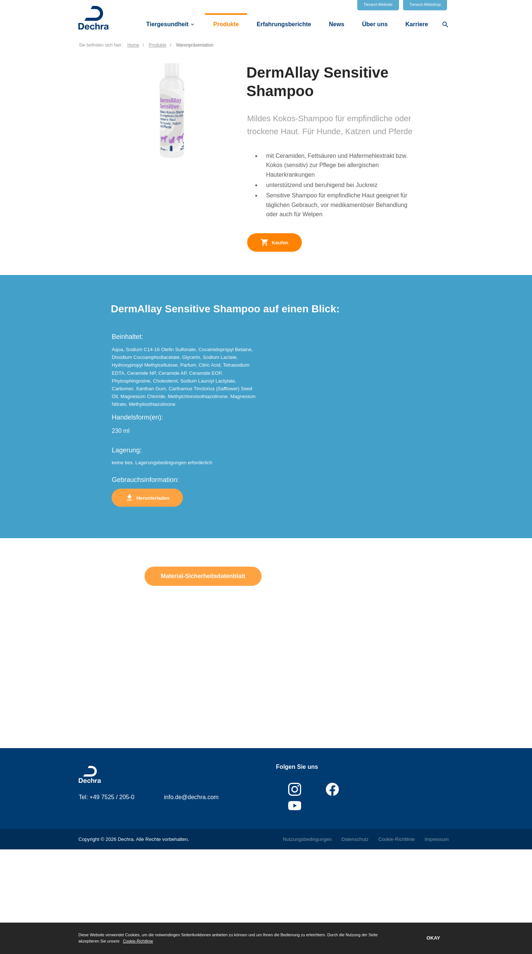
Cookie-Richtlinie (138, 941)
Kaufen (274, 242)
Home (133, 45)
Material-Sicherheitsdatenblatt (203, 588)
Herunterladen (147, 509)
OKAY (433, 938)
